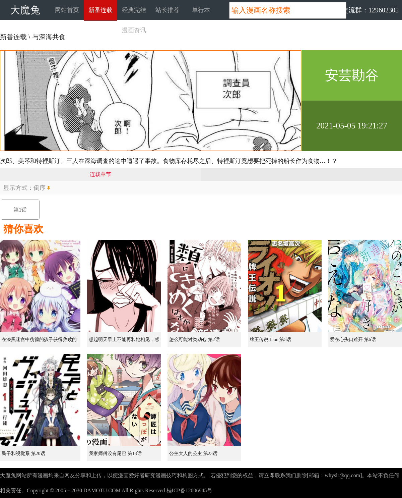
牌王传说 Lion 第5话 (270, 339)
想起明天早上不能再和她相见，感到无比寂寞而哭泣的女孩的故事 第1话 (124, 342)
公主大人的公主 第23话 (193, 453)
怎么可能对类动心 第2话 (194, 339)
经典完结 (134, 10)
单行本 (201, 10)
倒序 (40, 187)
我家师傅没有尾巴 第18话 (115, 453)
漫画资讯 (134, 30)
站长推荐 (167, 10)
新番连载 (100, 10)
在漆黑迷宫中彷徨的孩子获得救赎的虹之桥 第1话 (39, 342)
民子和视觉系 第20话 (23, 453)
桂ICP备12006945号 (189, 490)
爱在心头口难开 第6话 (353, 339)
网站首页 (67, 10)
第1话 (20, 210)
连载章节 (100, 174)
